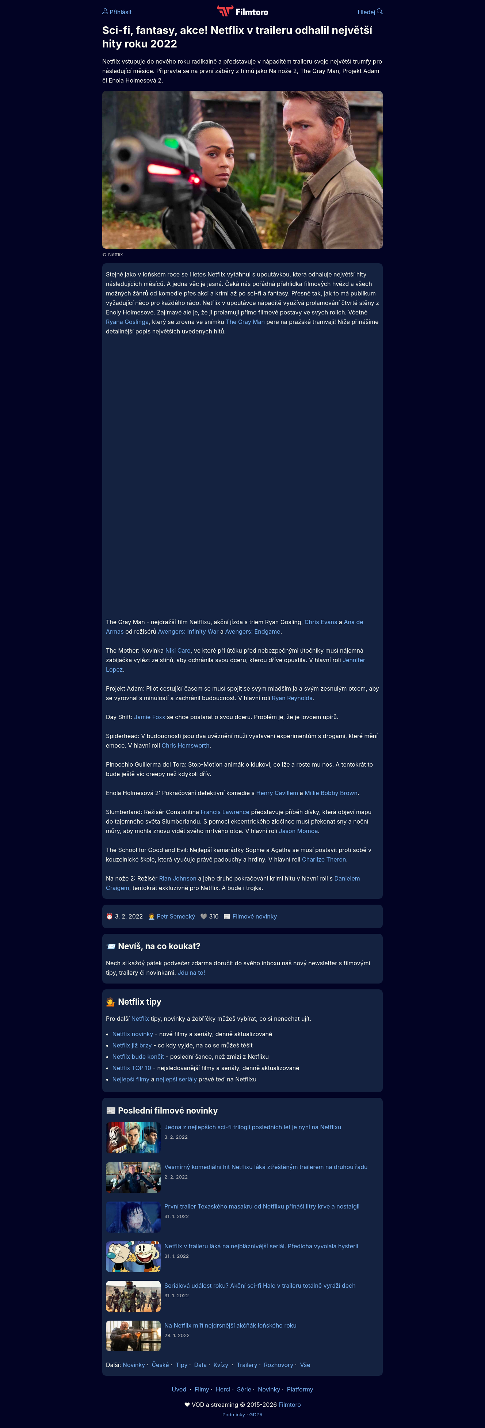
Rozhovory (279, 1364)
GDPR (256, 1414)
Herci (223, 1389)
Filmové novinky (255, 916)
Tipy (182, 1364)
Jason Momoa (298, 831)
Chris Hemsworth (186, 745)
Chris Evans (321, 622)
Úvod (180, 1389)
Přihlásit (117, 12)
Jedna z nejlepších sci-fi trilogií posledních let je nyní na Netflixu (252, 1127)
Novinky (134, 1364)
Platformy (300, 1389)
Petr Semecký (176, 916)
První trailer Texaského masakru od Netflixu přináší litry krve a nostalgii (261, 1206)
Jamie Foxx (149, 717)
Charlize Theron (324, 859)
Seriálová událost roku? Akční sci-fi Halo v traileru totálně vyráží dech (260, 1285)
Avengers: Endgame (252, 631)
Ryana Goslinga (127, 321)
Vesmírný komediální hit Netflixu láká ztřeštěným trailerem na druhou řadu (266, 1167)
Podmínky (233, 1414)
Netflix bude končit (138, 1056)
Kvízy (220, 1364)
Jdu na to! (191, 972)
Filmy (202, 1389)
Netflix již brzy (132, 1045)
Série (244, 1389)
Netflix (140, 1018)
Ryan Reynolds (292, 698)
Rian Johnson (177, 878)
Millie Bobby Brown (331, 793)
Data (200, 1364)
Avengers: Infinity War (188, 631)
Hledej (370, 12)
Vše (305, 1364)
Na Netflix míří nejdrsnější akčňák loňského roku (230, 1325)
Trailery (247, 1364)
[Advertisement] (49, 112)
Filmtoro (290, 1404)
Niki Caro (178, 650)
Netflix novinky (132, 1034)
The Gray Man (245, 321)
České (160, 1364)
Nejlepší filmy (131, 1079)
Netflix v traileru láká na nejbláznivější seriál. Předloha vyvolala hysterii (261, 1246)
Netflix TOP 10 (132, 1068)
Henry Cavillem (277, 793)
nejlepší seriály (176, 1079)
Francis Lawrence (225, 812)
